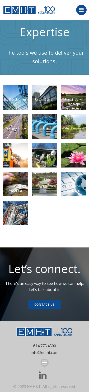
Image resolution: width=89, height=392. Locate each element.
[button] (15, 97)
